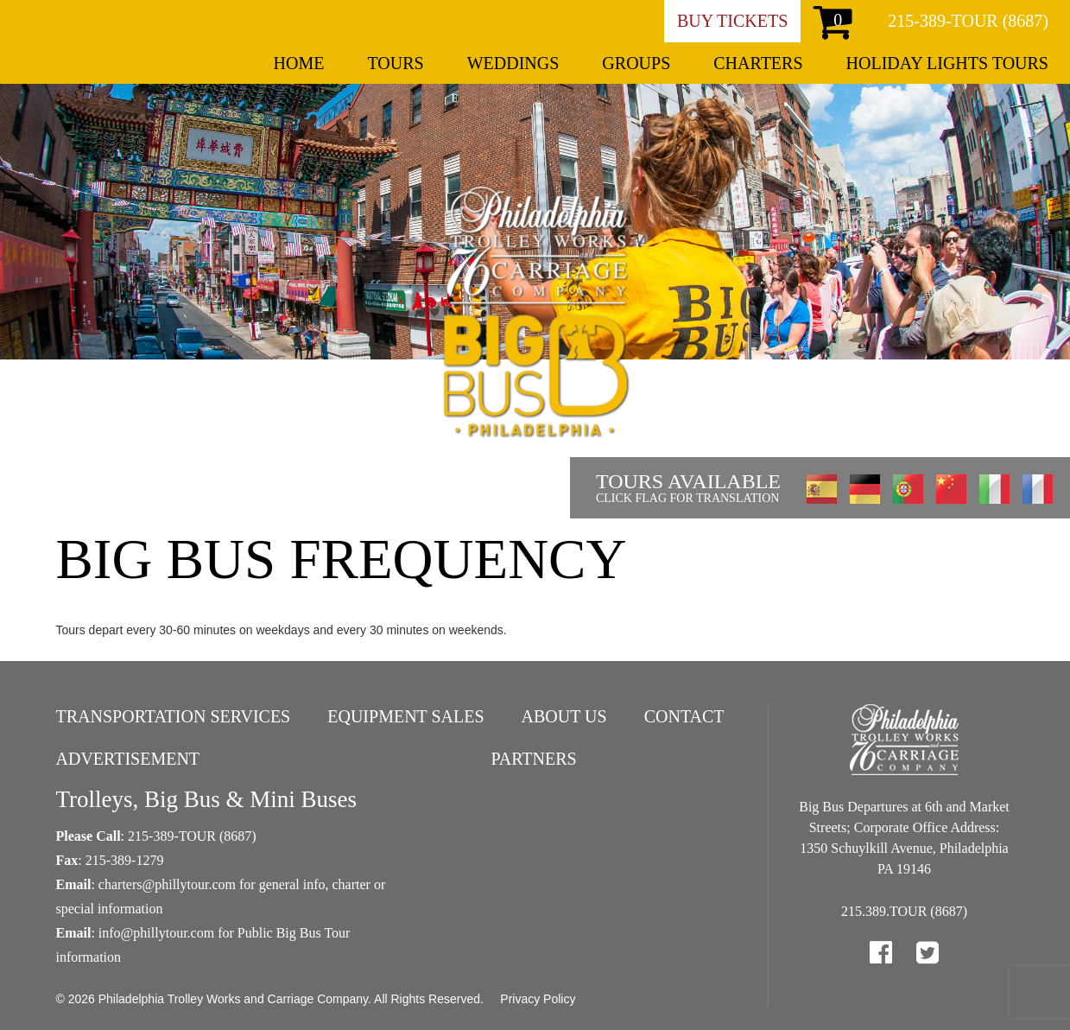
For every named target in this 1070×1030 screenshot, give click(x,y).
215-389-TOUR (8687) (968, 20)
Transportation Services (173, 716)
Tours (395, 63)
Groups (636, 63)
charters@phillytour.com (167, 884)
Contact (684, 716)
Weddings (513, 63)
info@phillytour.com (156, 932)
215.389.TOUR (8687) (904, 911)
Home (299, 63)
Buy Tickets (732, 20)
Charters (757, 63)
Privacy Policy (537, 999)
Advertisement (128, 758)
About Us (564, 716)
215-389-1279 (124, 860)
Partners (533, 758)
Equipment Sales (405, 716)
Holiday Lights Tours (947, 63)
